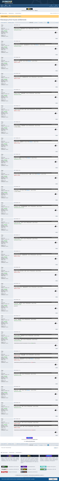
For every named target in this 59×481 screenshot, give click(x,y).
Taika (2, 25)
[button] (36, 22)
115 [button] (53, 22)
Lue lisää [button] (32, 479)
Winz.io (36, 10)
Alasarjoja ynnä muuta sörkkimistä (13, 20)
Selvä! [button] (53, 479)
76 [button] (49, 22)
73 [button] (45, 22)
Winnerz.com (35, 439)
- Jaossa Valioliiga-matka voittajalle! (14, 16)
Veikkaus (37, 44)
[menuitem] (6, 5)
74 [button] (46, 22)
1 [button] (43, 22)
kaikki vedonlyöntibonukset (30, 441)
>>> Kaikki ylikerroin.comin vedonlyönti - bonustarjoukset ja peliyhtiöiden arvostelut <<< (29, 475)
